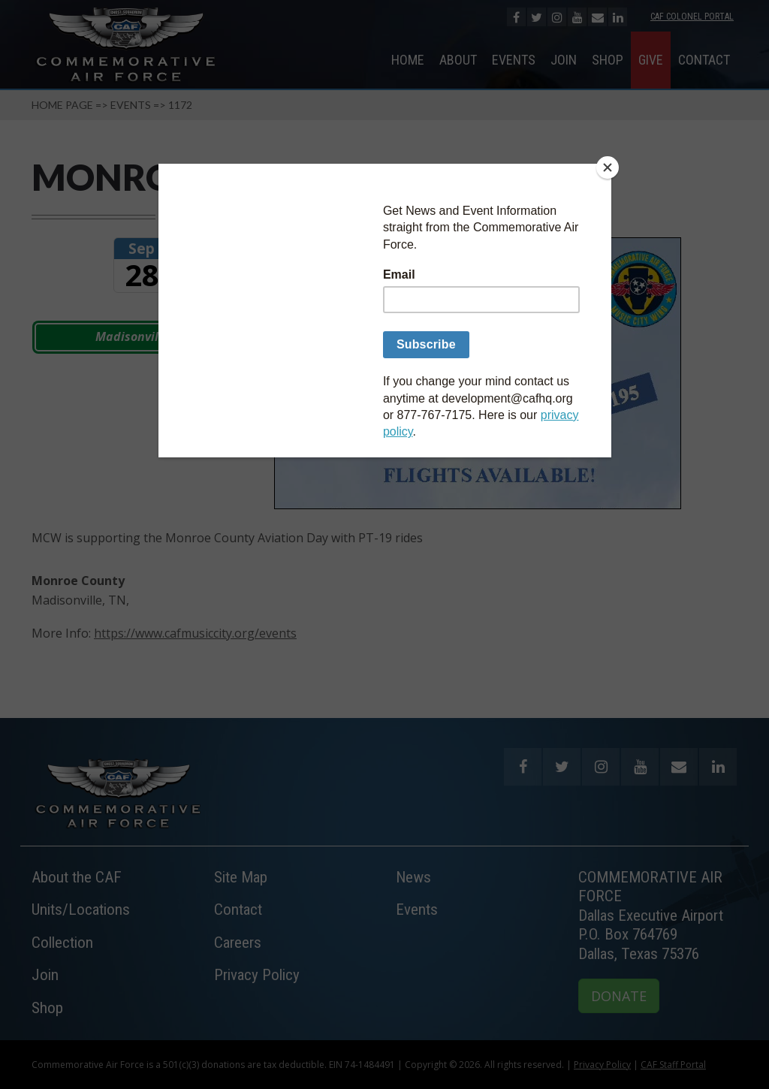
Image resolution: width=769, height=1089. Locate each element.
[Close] (607, 167)
